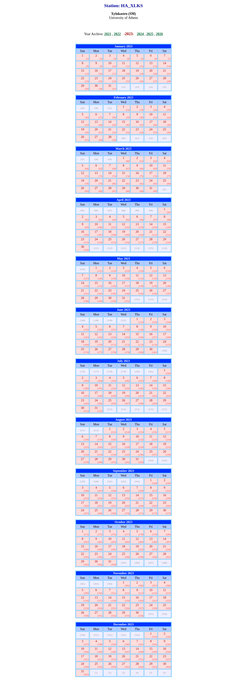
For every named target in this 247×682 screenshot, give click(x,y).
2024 (140, 34)
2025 (149, 34)
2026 (159, 34)
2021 (107, 34)
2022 (117, 34)
